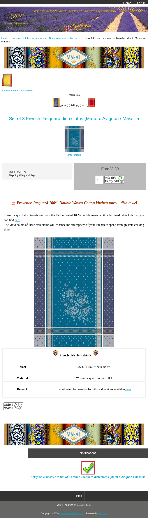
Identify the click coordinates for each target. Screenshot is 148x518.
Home (127, 3)
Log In (141, 3)
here (17, 220)
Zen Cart (102, 513)
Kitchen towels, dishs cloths (64, 38)
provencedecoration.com (71, 513)
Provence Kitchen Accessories (29, 38)
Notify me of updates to (88, 470)
